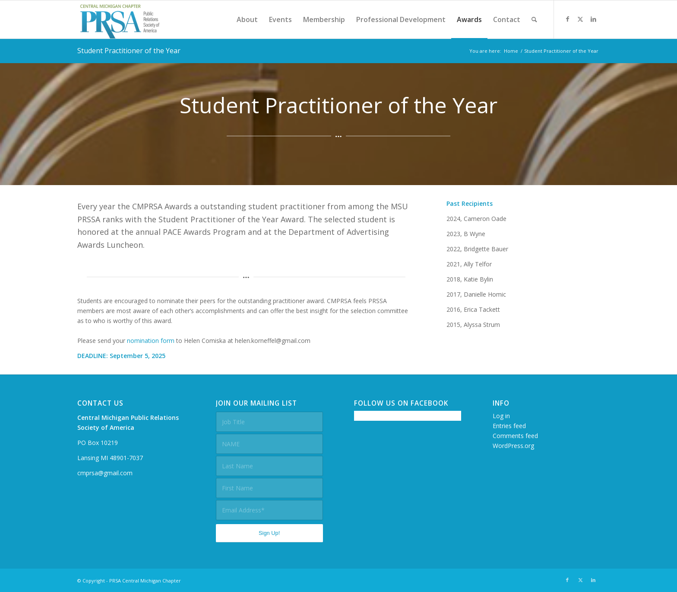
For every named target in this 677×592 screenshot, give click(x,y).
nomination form (150, 340)
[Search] (534, 19)
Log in (501, 416)
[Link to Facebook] (567, 19)
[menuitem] (247, 19)
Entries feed (509, 426)
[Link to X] (580, 19)
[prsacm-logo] (119, 19)
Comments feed (515, 436)
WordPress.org (513, 446)
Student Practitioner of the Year (128, 50)
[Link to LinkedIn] (593, 19)
